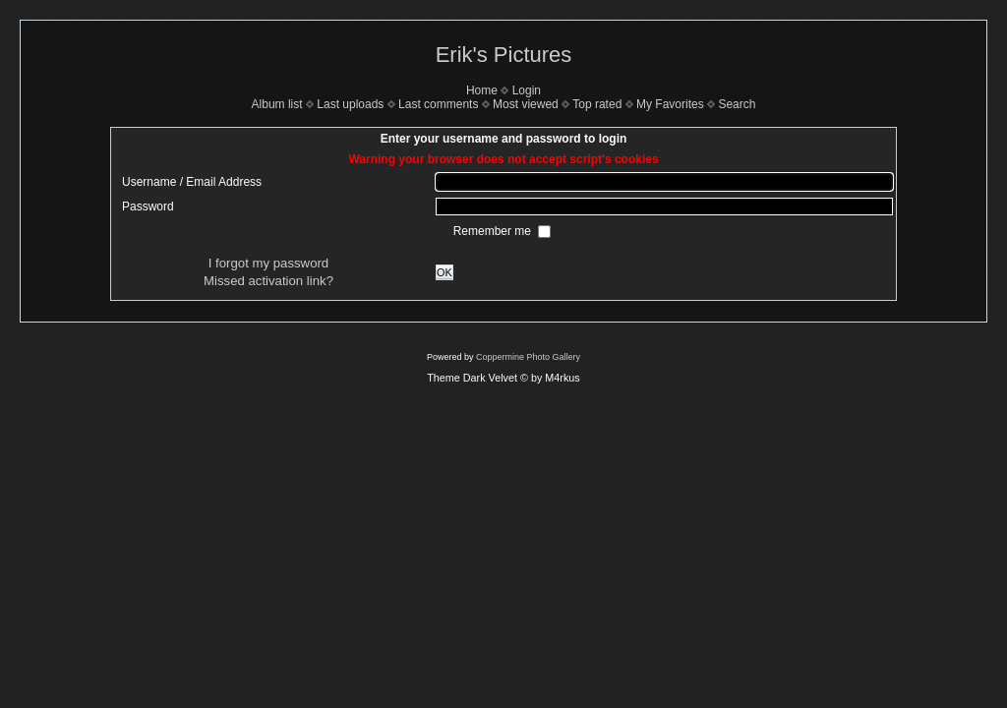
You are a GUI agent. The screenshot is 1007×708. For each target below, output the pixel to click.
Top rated (597, 104)
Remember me (494, 231)
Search (736, 104)
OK (444, 272)
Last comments (438, 104)
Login (526, 90)
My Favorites (670, 104)
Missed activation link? (268, 280)
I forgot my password (268, 263)
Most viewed (526, 104)
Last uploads (350, 104)
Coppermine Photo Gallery (528, 357)
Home (482, 90)
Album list (277, 104)
